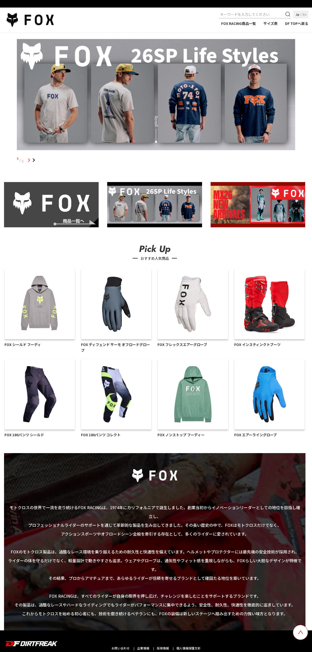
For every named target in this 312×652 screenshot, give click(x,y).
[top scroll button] (300, 632)
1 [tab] (29, 160)
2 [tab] (33, 160)
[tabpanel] (156, 95)
